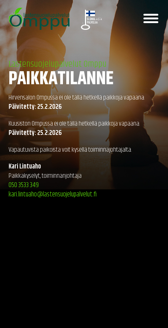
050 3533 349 (24, 185)
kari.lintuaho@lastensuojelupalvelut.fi (53, 194)
